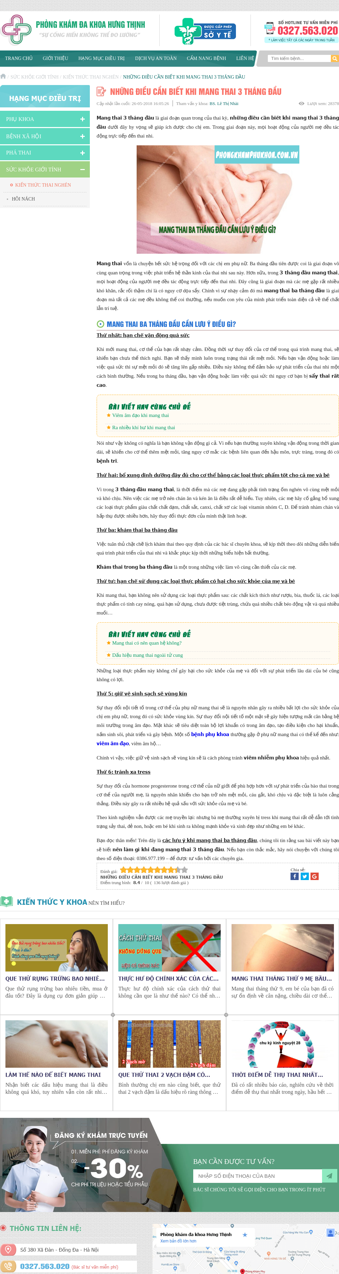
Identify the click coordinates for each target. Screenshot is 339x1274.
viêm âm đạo (113, 743)
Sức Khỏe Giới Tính (35, 77)
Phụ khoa (20, 119)
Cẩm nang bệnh (206, 58)
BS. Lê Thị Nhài (224, 103)
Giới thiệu (55, 58)
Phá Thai (18, 152)
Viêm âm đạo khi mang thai (140, 415)
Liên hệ (245, 58)
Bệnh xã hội (23, 136)
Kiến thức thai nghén (91, 77)
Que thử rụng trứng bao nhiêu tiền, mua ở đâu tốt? (54, 978)
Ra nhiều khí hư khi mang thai (143, 427)
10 (184, 869)
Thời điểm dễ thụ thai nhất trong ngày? (275, 1074)
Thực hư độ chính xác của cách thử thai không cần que (167, 978)
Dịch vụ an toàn (156, 58)
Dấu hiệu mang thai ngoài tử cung (147, 655)
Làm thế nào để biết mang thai (53, 1074)
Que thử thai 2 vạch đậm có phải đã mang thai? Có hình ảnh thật (168, 1074)
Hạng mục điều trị (101, 58)
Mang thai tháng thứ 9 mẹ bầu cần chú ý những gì (279, 978)
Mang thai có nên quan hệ (138, 643)
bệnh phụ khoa (210, 734)
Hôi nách (23, 199)
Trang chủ (19, 58)
